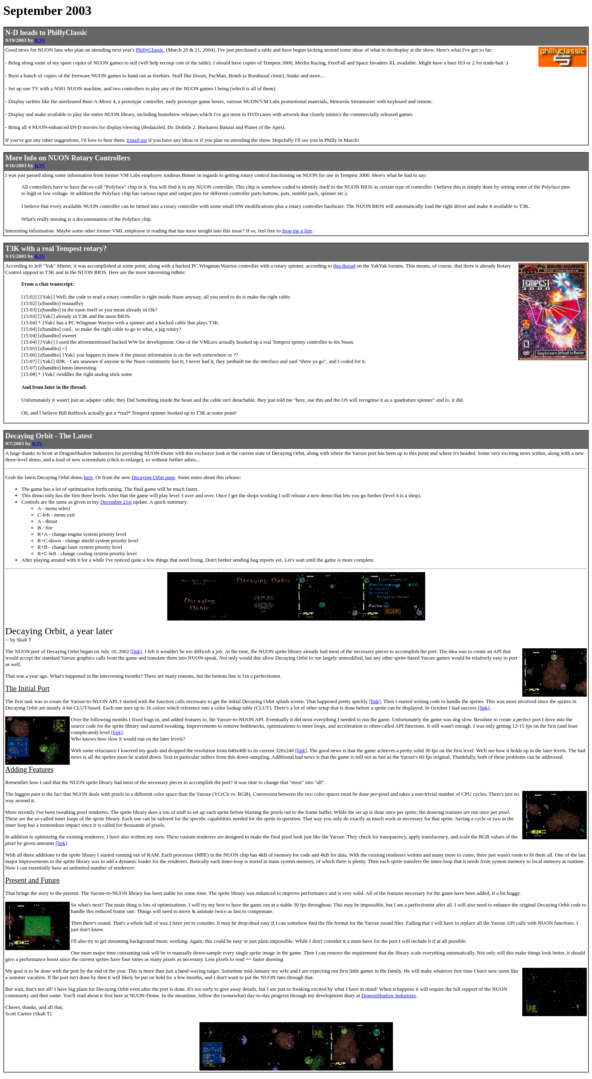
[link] (136, 651)
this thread (344, 266)
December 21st (116, 502)
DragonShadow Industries (388, 995)
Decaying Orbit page (153, 477)
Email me (137, 140)
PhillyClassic (150, 50)
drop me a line (297, 231)
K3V (40, 40)
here (88, 477)
